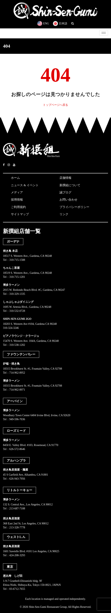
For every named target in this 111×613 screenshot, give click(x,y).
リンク (63, 214)
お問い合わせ (68, 199)
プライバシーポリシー (74, 207)
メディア (17, 192)
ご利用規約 (18, 207)
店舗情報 (65, 177)
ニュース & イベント (25, 185)
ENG (43, 23)
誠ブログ (65, 192)
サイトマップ (20, 214)
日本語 (60, 23)
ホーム (15, 177)
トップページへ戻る (55, 104)
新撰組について (69, 185)
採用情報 (17, 199)
